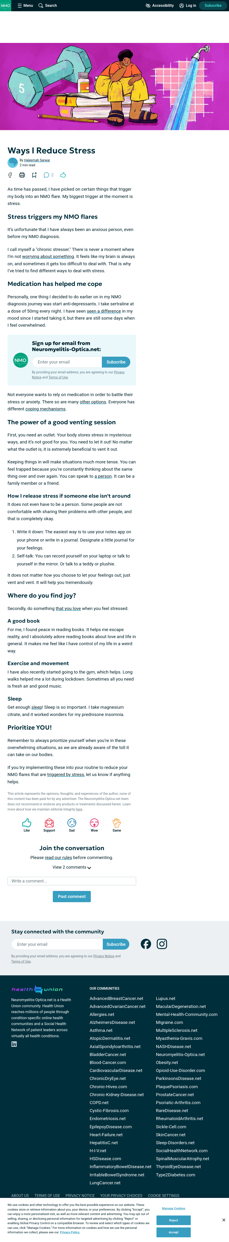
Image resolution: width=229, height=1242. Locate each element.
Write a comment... (29, 880)
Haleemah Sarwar (37, 160)
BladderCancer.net (108, 1054)
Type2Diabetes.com (175, 1175)
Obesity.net (167, 1062)
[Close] (224, 1220)
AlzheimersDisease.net (112, 1022)
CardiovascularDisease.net (116, 1070)
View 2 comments (72, 867)
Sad (69, 825)
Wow (92, 825)
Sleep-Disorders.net (175, 1142)
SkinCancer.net (170, 1134)
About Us (20, 1195)
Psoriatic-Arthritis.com (178, 1102)
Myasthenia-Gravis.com (179, 1038)
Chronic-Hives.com (108, 1086)
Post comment (72, 896)
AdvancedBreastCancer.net (116, 998)
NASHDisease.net (173, 1046)
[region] (114, 1220)
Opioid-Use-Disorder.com (180, 1070)
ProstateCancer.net (175, 1094)
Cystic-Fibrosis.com (109, 1110)
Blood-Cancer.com (108, 1062)
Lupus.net (165, 998)
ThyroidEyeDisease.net (178, 1166)
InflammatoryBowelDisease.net (121, 1166)
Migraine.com (169, 1022)
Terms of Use (58, 377)
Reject (173, 1220)
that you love (68, 608)
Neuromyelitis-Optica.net (180, 1054)
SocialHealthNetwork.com (181, 1150)
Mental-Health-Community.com (187, 1014)
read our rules (58, 857)
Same (114, 825)
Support (47, 825)
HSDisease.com (105, 1158)
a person (103, 476)
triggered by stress (65, 774)
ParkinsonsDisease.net (178, 1078)
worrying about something (48, 256)
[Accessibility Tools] (160, 5)
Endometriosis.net (108, 1118)
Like (24, 825)
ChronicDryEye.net (108, 1078)
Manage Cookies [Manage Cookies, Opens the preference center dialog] (173, 1208)
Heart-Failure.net (106, 1134)
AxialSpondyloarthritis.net (115, 1046)
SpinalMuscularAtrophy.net (182, 1158)
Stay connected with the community (57, 931)
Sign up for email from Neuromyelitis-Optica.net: (66, 346)
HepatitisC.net (104, 1142)
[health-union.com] (37, 989)
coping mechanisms (45, 409)
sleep (36, 707)
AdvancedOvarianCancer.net (117, 1006)
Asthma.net (101, 1030)
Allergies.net (102, 1014)
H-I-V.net (98, 1150)
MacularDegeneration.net (181, 1006)
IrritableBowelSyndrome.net (117, 1175)
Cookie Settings (163, 1195)
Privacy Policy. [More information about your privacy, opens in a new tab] (70, 1232)
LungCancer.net (105, 1182)
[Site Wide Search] (48, 5)
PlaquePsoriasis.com (177, 1086)
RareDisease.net (172, 1110)
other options (93, 402)
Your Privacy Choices (121, 1195)
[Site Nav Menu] (25, 5)
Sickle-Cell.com (171, 1126)
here (79, 809)
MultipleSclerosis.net (176, 1030)
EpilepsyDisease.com (111, 1126)
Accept (174, 1232)
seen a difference (104, 311)
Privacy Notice (103, 956)
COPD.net (99, 1102)
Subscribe (213, 5)
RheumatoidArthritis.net (179, 1118)
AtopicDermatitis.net (110, 1038)
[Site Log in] (187, 5)
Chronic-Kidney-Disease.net (117, 1094)
